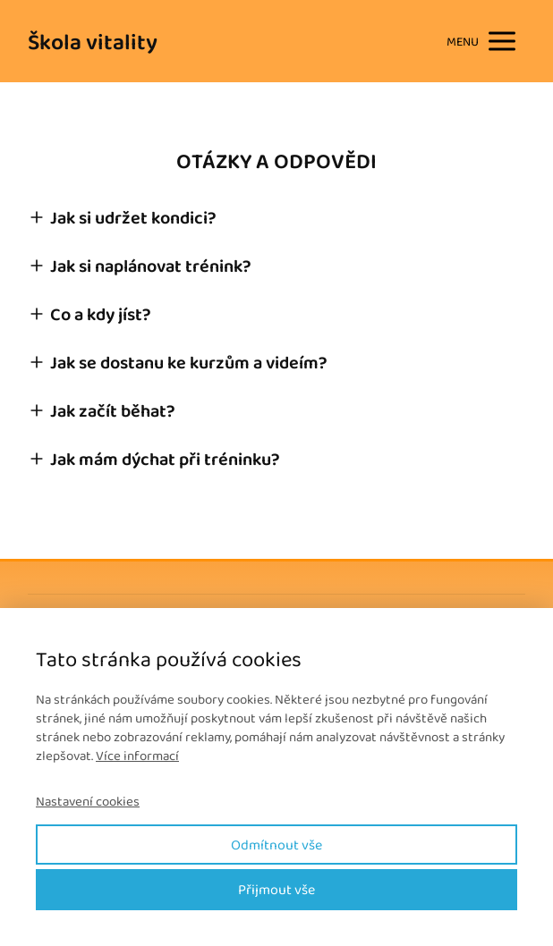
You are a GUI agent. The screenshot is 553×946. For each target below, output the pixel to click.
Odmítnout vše (276, 844)
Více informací (137, 755)
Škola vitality (92, 41)
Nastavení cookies (88, 801)
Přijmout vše (276, 889)
